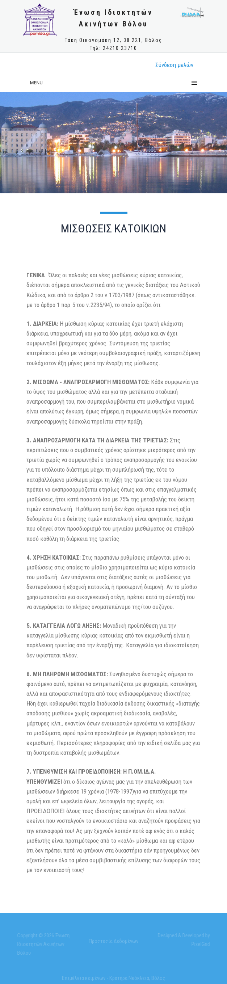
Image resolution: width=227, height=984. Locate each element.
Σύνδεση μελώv (174, 64)
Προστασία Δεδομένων (113, 942)
